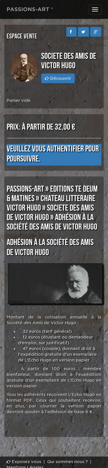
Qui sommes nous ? (67, 461)
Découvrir (58, 78)
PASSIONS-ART (25, 189)
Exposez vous (24, 461)
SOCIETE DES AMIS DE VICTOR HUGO (50, 213)
